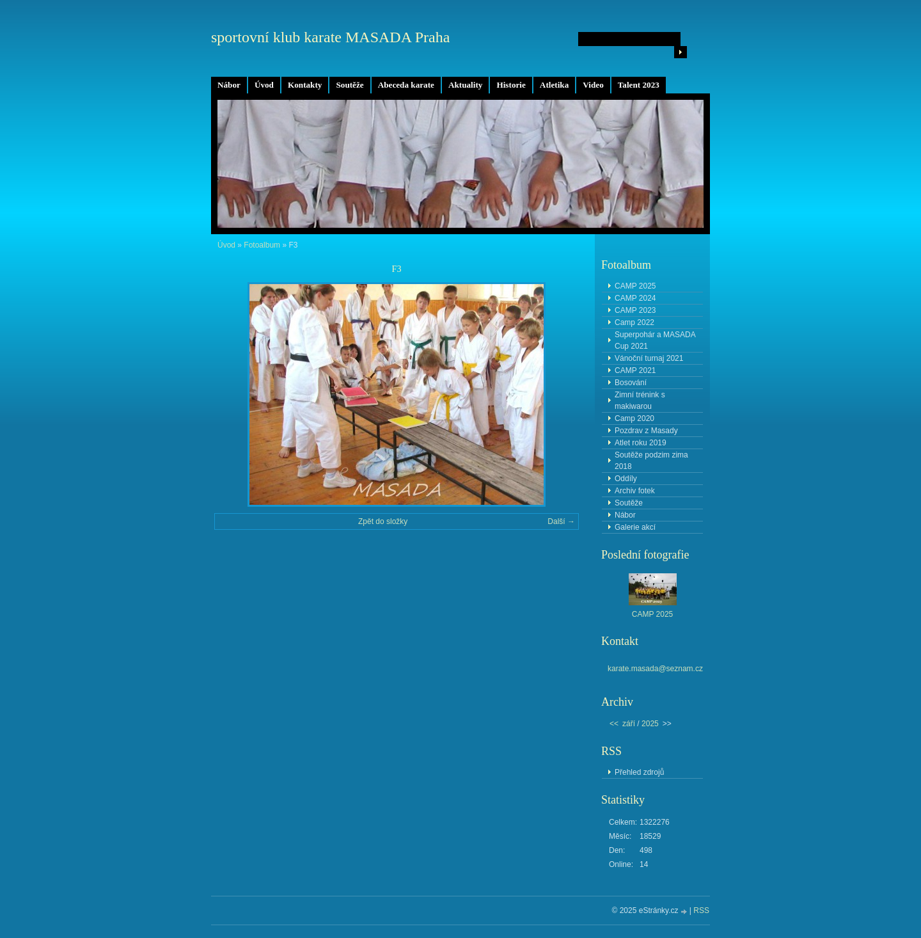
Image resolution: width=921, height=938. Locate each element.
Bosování (631, 382)
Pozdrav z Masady (646, 430)
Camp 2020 (634, 418)
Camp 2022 (634, 322)
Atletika (554, 85)
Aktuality (465, 85)
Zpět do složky (382, 521)
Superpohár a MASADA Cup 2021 (655, 340)
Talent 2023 (638, 85)
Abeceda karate (406, 85)
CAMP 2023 (635, 310)
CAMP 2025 (635, 286)
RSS (701, 910)
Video (593, 85)
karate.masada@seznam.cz (655, 668)
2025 (650, 723)
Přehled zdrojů (639, 772)
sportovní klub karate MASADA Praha (330, 37)
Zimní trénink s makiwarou (640, 400)
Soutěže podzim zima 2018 (651, 460)
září (628, 723)
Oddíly (626, 478)
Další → (561, 521)
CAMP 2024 (635, 298)
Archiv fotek (635, 490)
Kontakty (305, 85)
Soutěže (349, 85)
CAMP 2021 (635, 370)
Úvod (264, 85)
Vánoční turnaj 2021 (649, 358)
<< (614, 723)
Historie (510, 85)
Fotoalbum (262, 245)
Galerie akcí (635, 527)
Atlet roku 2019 (640, 442)
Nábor (228, 85)
